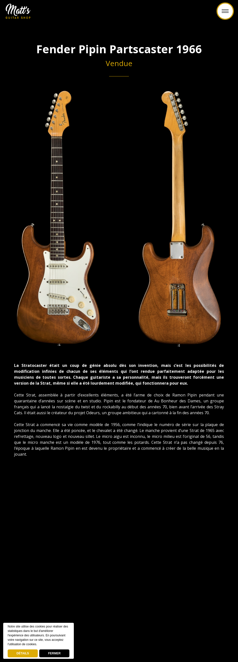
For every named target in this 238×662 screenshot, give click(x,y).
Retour (119, 14)
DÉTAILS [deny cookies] (23, 653)
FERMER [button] (54, 653)
